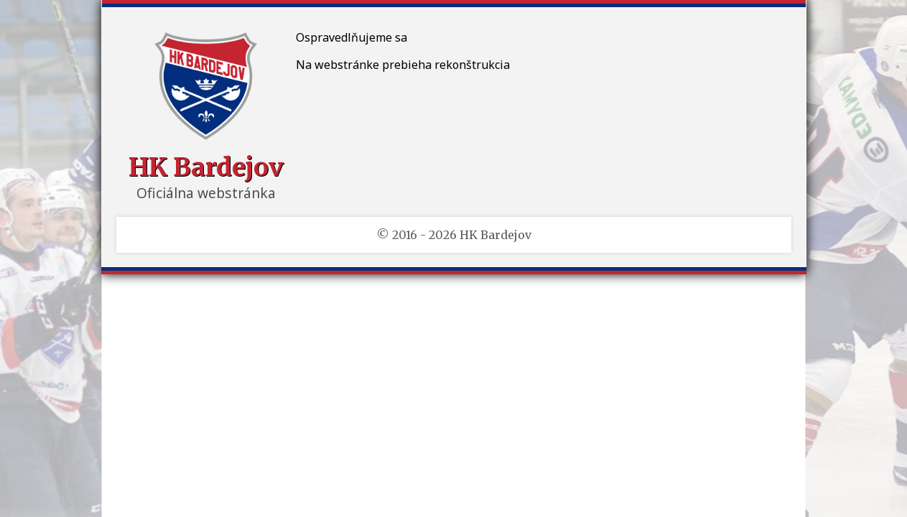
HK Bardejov (206, 167)
